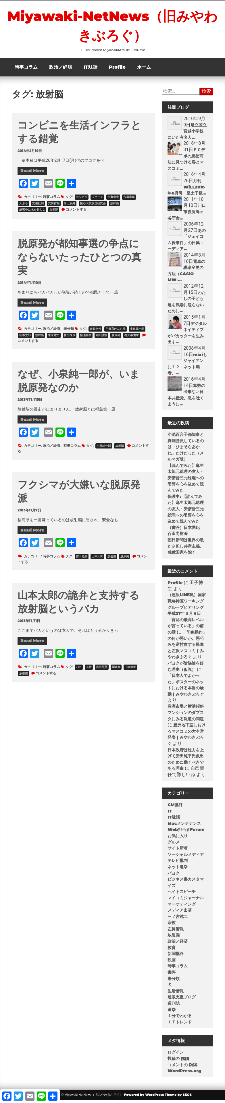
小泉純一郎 (137, 332)
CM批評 (175, 807)
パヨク (174, 876)
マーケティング (182, 907)
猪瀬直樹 (85, 338)
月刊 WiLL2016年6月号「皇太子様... (187, 190)
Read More (32, 173)
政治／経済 (60, 70)
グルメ (174, 845)
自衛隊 (53, 212)
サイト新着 (178, 851)
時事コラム (26, 70)
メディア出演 (180, 913)
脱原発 (115, 338)
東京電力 (53, 338)
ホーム (144, 70)
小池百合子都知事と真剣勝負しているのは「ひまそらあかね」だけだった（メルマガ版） (186, 450)
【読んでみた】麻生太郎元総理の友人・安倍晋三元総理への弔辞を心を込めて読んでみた (186, 481)
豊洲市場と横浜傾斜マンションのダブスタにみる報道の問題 (186, 715)
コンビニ (81, 200)
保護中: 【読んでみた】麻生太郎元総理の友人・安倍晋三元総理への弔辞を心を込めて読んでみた (186, 512)
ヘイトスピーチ (182, 894)
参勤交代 (95, 332)
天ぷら (23, 206)
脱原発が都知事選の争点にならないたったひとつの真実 (79, 260)
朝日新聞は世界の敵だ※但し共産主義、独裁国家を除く (186, 549)
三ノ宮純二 (178, 919)
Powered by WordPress (144, 1098)
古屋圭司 (129, 200)
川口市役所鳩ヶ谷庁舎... (187, 214)
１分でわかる (180, 1018)
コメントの (182, 1067)
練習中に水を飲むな (32, 212)
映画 (172, 962)
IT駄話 (90, 70)
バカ (79, 670)
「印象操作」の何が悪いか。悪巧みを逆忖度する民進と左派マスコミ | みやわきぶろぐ (187, 647)
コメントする (76, 212)
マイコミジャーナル (186, 900)
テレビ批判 (178, 863)
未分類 (69, 331)
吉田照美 (81, 559)
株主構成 (69, 338)
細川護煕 (101, 338)
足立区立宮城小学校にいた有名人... (187, 134)
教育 (172, 950)
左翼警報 (176, 931)
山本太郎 (25, 338)
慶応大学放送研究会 (93, 206)
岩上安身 (69, 206)
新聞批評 (176, 956)
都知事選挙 (131, 338)
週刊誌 (174, 1006)
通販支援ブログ (182, 999)
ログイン (176, 1055)
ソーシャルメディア (186, 857)
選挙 (172, 1012)
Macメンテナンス (184, 826)
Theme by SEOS (178, 1098)
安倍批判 (38, 206)
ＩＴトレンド (180, 1024)
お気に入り (178, 838)
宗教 (172, 925)
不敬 (89, 670)
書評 (172, 975)
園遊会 (116, 670)
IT (170, 814)
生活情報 (176, 993)
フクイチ (97, 200)
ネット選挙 (178, 869)
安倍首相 (53, 206)
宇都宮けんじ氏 (115, 332)
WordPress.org (184, 1073)
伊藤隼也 (113, 200)
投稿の (178, 1061)
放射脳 (114, 206)
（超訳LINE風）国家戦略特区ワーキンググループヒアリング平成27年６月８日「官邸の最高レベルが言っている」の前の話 (187, 616)
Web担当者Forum (186, 832)
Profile (117, 70)
